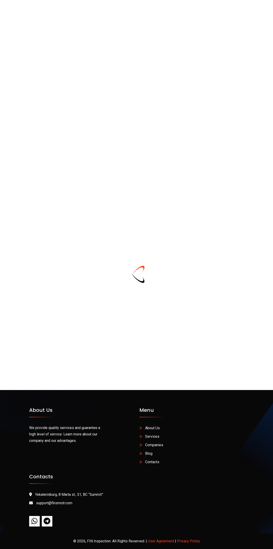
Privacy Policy (188, 541)
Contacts (152, 462)
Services (152, 436)
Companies (154, 445)
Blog (148, 453)
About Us (152, 428)
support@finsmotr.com (50, 503)
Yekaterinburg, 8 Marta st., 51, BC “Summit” (66, 494)
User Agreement (161, 541)
